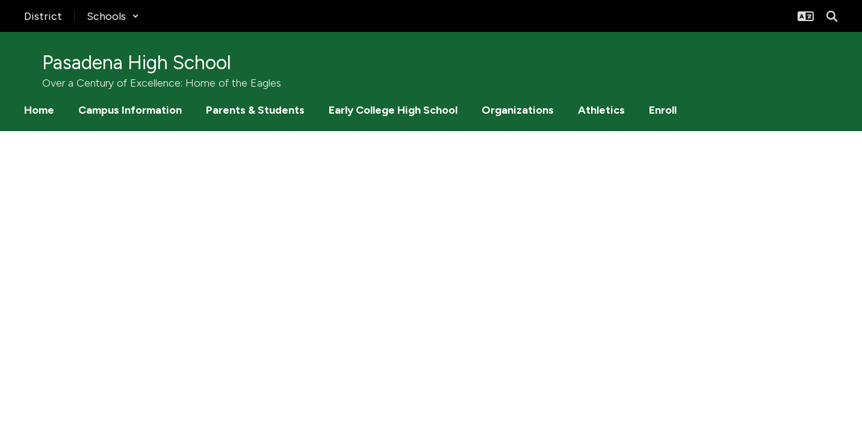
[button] (113, 16)
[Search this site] (832, 16)
